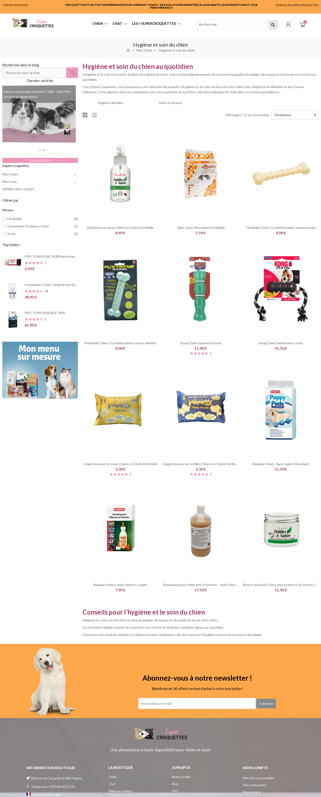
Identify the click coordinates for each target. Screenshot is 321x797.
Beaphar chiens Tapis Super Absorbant (280, 464)
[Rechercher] (231, 24)
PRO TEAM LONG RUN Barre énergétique (56, 256)
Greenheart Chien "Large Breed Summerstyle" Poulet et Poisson (72, 285)
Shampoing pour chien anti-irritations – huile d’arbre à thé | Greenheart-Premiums (222, 585)
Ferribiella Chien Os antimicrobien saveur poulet (281, 228)
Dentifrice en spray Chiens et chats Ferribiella (120, 228)
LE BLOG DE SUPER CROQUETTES (297, 5)
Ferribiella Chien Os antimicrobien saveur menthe (120, 343)
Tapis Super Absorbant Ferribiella (200, 228)
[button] (40, 150)
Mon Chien (10, 174)
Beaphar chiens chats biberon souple (120, 585)
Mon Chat (9, 182)
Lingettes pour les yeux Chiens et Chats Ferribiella (120, 464)
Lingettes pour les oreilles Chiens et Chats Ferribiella (201, 464)
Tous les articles (40, 160)
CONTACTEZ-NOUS (15, 5)
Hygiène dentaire (110, 103)
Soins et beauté (170, 103)
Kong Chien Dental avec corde (281, 343)
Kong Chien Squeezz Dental (200, 343)
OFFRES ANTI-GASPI (18, 189)
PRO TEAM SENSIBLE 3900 (45, 313)
